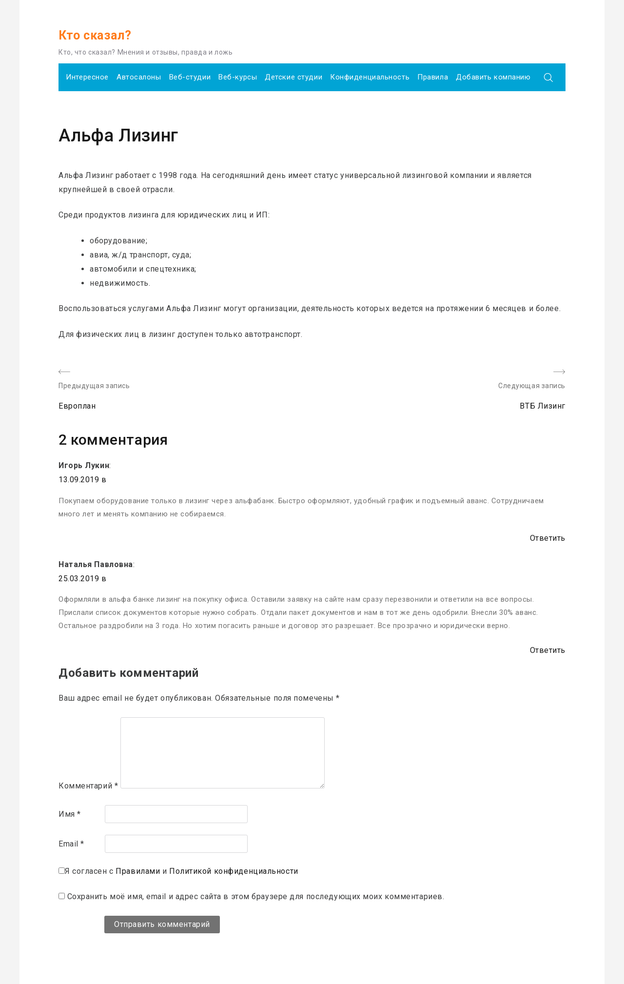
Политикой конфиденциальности (233, 871)
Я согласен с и (181, 871)
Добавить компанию (493, 77)
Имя (69, 814)
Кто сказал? (94, 35)
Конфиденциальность (370, 77)
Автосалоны (139, 77)
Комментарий (88, 785)
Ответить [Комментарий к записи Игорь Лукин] (548, 538)
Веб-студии (190, 77)
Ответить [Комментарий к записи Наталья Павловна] (548, 650)
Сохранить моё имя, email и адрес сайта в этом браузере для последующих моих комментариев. (256, 896)
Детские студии (293, 77)
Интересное (87, 77)
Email (71, 843)
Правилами (138, 871)
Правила (432, 77)
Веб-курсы (237, 77)
